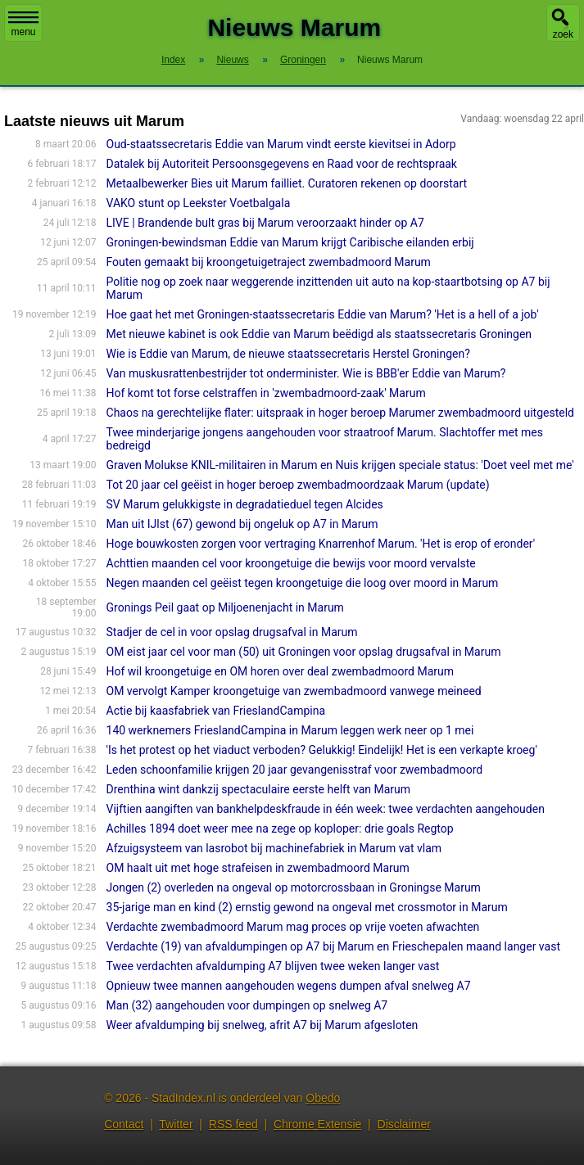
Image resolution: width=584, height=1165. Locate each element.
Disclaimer (404, 1124)
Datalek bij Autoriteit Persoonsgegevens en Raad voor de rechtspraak (281, 163)
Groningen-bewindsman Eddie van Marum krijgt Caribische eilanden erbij (290, 242)
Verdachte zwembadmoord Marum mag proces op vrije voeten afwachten (293, 926)
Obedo (323, 1097)
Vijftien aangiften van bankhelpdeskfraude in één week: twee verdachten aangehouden (325, 808)
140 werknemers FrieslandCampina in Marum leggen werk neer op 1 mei (290, 730)
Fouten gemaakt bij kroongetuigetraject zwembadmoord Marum (268, 262)
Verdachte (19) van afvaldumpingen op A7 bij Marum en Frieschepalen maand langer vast (333, 946)
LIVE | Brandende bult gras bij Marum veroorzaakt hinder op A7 (265, 222)
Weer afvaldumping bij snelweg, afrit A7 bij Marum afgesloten (262, 1025)
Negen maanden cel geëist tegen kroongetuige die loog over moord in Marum (302, 582)
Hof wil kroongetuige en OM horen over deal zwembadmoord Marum (280, 671)
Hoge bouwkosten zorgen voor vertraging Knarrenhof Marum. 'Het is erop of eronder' (321, 543)
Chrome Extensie (317, 1124)
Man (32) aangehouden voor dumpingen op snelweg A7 (247, 1005)
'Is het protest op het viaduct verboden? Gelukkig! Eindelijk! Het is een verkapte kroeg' (321, 749)
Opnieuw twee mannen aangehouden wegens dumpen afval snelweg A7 (288, 985)
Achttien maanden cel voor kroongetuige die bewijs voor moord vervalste (291, 563)
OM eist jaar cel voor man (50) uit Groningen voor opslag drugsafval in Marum (303, 651)
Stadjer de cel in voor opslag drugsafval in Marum (232, 632)
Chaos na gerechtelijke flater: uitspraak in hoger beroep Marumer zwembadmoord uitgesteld (340, 412)
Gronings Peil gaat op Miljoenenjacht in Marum (225, 607)
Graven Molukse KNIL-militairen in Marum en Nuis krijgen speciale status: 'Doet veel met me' (340, 465)
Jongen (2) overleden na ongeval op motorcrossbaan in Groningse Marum (293, 887)
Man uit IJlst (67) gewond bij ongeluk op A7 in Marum (242, 524)
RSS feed (233, 1124)
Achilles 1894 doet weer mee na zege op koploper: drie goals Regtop (280, 828)
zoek (563, 34)
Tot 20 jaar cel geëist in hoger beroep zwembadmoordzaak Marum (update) (298, 484)
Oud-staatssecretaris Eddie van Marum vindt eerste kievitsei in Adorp (281, 144)
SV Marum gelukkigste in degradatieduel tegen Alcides (244, 504)
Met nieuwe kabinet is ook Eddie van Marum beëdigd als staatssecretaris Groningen (319, 334)
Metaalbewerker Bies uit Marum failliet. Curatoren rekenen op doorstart (287, 183)
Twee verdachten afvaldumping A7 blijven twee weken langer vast (273, 966)
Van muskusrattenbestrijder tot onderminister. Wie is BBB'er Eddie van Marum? (306, 373)
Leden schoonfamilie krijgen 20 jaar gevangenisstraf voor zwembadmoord (294, 769)
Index (173, 59)
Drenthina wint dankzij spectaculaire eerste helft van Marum (258, 789)
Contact (123, 1124)
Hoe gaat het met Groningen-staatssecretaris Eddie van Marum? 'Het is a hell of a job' (322, 314)
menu (23, 24)
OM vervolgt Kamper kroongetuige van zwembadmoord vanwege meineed (294, 691)
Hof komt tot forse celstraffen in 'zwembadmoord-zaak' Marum (266, 393)
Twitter (175, 1124)
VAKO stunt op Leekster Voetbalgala (198, 203)
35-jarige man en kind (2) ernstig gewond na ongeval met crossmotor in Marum (307, 907)
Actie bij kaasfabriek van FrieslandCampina (216, 710)
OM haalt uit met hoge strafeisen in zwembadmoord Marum (258, 867)
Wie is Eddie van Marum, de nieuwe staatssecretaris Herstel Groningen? (288, 353)
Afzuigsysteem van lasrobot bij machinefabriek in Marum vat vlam (274, 848)
